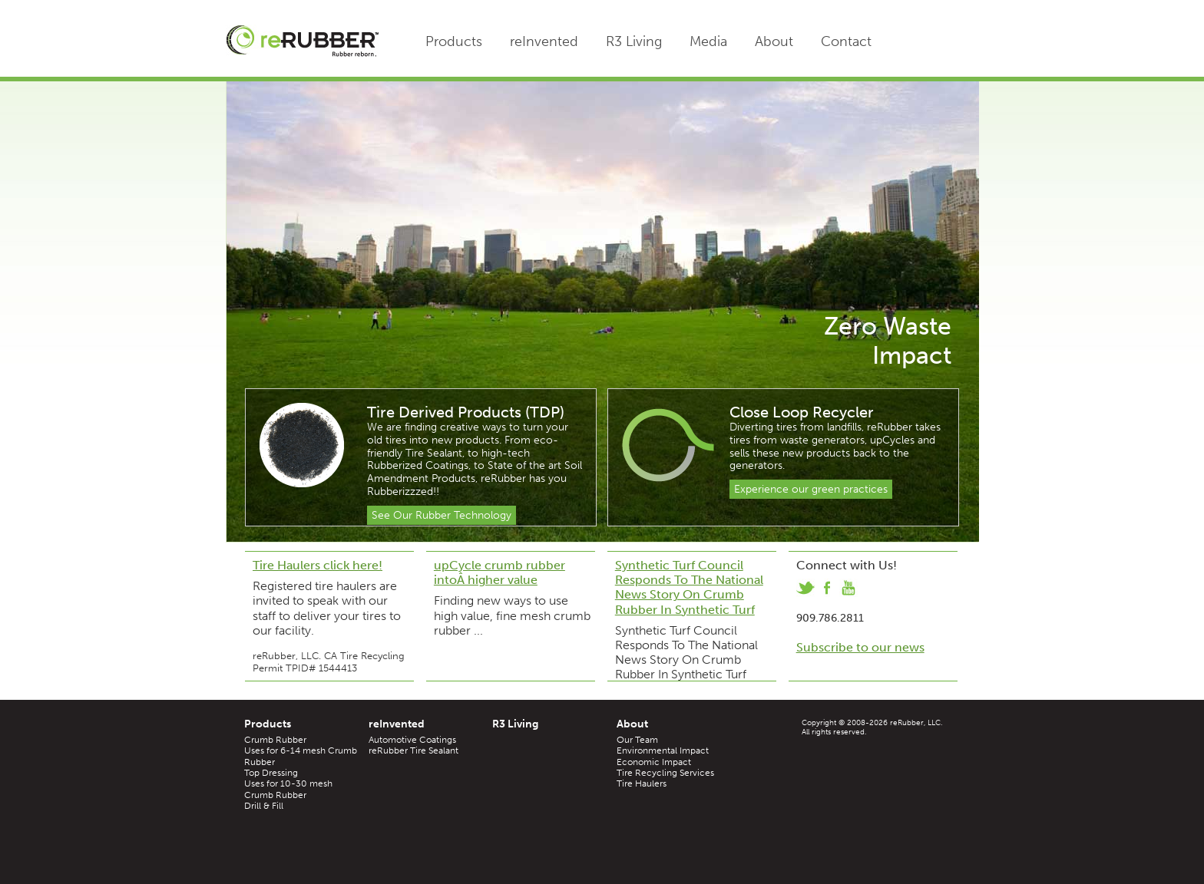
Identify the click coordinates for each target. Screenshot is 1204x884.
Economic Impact (654, 762)
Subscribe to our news (860, 647)
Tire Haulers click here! (317, 565)
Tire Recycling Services (665, 772)
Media (708, 42)
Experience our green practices (811, 489)
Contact (846, 42)
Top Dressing (271, 772)
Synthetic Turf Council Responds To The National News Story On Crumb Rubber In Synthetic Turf (689, 587)
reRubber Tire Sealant (413, 750)
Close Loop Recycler (801, 412)
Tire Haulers (641, 783)
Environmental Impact (663, 750)
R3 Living (634, 42)
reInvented (544, 42)
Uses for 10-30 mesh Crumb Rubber (288, 789)
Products (453, 42)
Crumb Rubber (275, 739)
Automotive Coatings (412, 739)
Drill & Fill (263, 805)
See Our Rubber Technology (441, 515)
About (774, 42)
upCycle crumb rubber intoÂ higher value (499, 572)
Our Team (637, 739)
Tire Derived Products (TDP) (465, 412)
